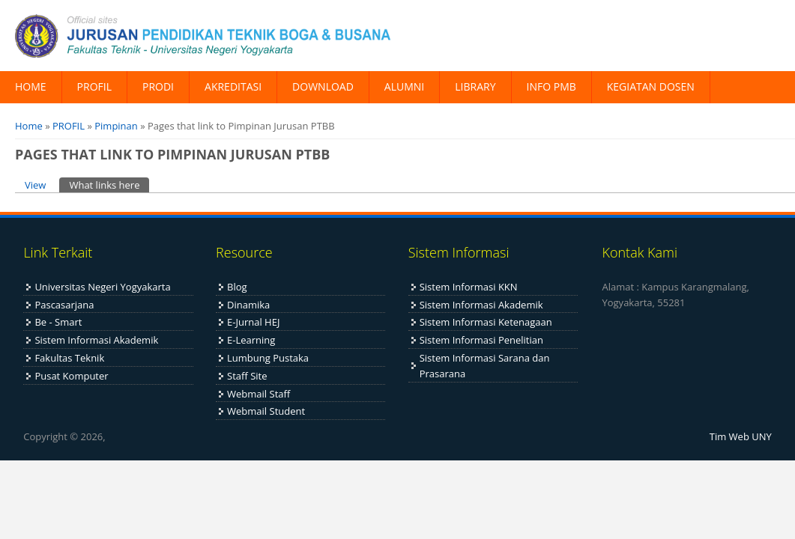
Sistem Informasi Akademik (96, 340)
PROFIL (94, 86)
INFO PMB (551, 86)
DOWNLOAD (323, 86)
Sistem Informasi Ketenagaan (486, 322)
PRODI (158, 86)
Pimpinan (116, 126)
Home (29, 126)
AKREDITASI (233, 86)
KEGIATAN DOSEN (651, 86)
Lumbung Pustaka (268, 358)
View (35, 185)
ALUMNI (404, 86)
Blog (237, 286)
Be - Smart (58, 322)
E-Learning (251, 340)
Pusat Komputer (71, 376)
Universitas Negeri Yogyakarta (102, 286)
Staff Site (247, 376)
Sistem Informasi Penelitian (481, 340)
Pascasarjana (64, 304)
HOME (30, 86)
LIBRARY (475, 86)
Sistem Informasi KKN (469, 286)
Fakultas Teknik (69, 358)
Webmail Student (266, 411)
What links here (109, 184)
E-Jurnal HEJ (253, 322)
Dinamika (248, 304)
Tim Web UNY (741, 436)
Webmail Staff (258, 394)
